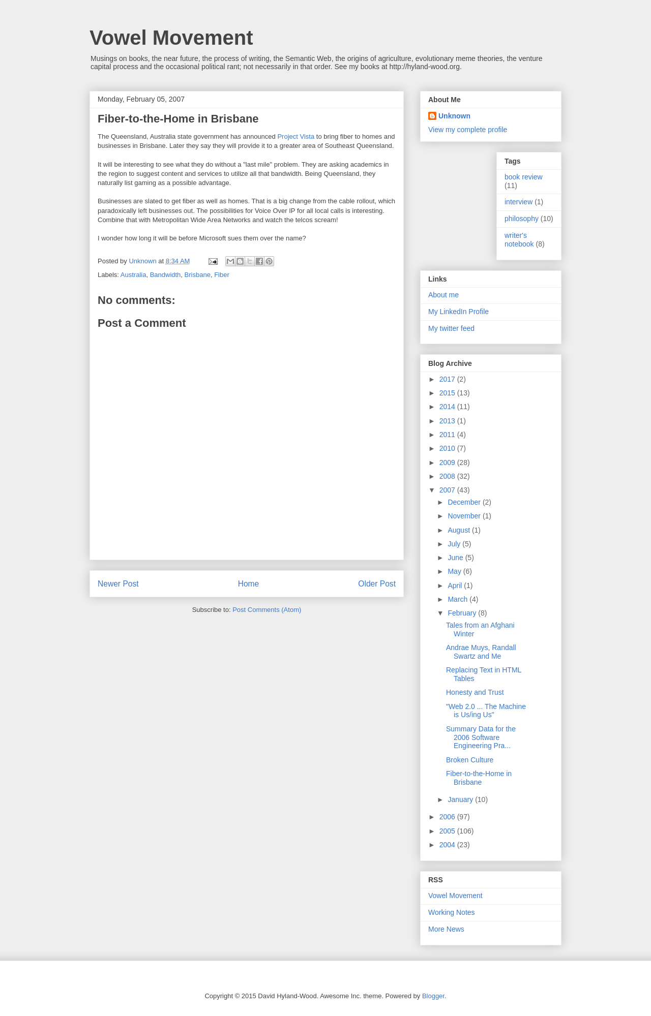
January (461, 799)
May (455, 571)
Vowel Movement (171, 37)
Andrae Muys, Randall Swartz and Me (481, 651)
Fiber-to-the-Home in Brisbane (479, 777)
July (455, 544)
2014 (448, 407)
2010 (448, 448)
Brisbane (198, 275)
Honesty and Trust (475, 692)
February (463, 613)
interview (518, 202)
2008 (448, 476)
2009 (448, 462)
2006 (448, 817)
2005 (448, 831)
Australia (133, 275)
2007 (448, 490)
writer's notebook (519, 239)
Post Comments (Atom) (266, 609)
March (458, 599)
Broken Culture (469, 760)
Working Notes (451, 912)
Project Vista (295, 136)
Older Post (377, 583)
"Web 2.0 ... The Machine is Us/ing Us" (486, 710)
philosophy (522, 218)
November (465, 516)
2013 (448, 421)
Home (248, 583)
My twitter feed (451, 328)
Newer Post (118, 583)
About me (443, 295)
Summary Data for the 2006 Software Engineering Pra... (481, 737)
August (459, 530)
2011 (448, 434)
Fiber (221, 275)
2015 (448, 393)
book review (524, 177)
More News (446, 929)
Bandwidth (165, 275)
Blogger (433, 996)
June (456, 557)
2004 (448, 845)
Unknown (454, 116)
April (456, 585)
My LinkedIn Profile (458, 311)
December (465, 502)
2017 (448, 379)
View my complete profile (467, 130)
